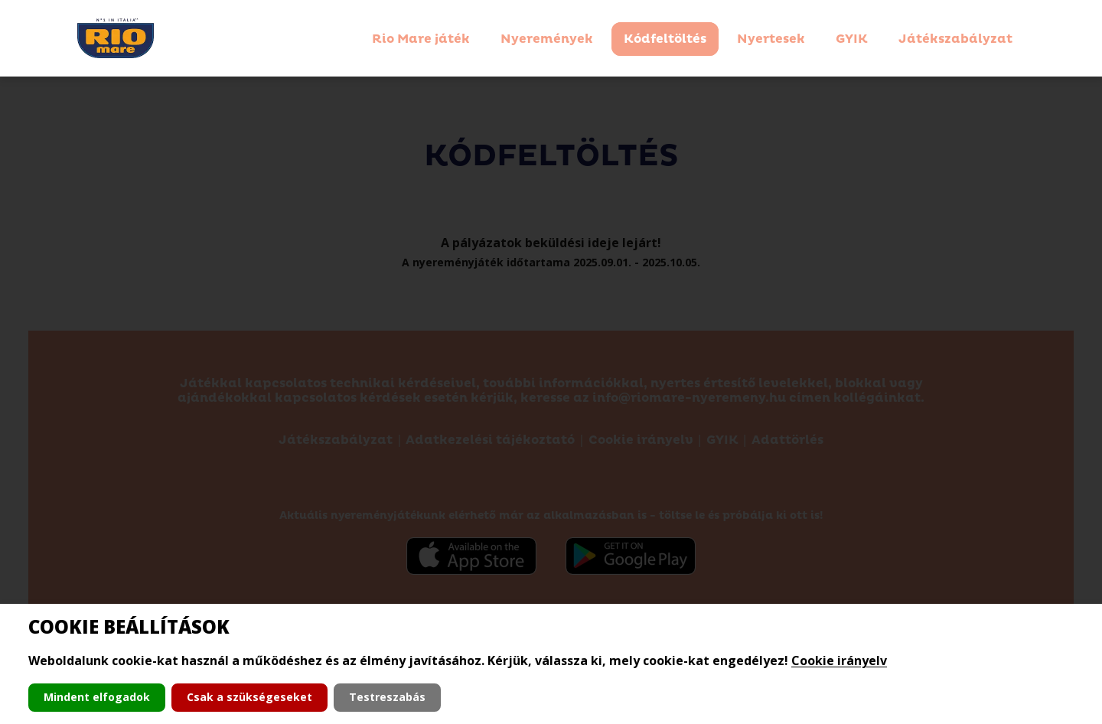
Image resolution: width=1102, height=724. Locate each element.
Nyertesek (771, 39)
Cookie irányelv (839, 660)
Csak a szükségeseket (249, 697)
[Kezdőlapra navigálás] (115, 38)
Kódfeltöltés (665, 39)
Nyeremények (546, 39)
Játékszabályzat (955, 39)
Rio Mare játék (421, 39)
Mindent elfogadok (97, 697)
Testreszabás (387, 697)
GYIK (852, 39)
